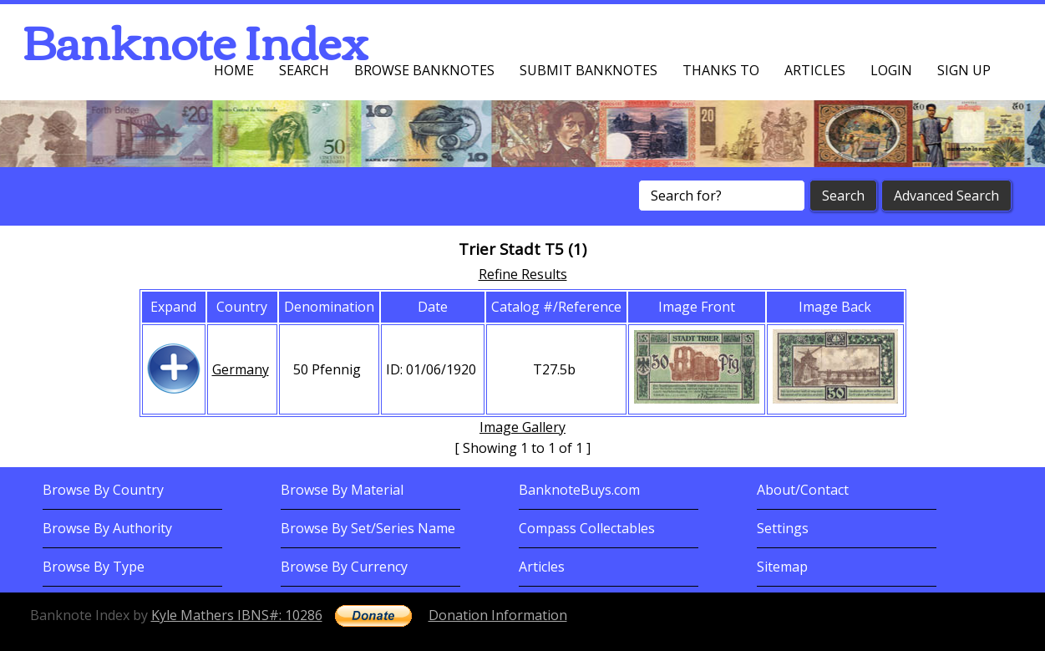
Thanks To (720, 70)
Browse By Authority (107, 528)
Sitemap (782, 566)
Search (304, 70)
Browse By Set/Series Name (368, 528)
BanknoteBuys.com (579, 490)
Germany (240, 369)
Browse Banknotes (424, 70)
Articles (814, 70)
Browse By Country (103, 490)
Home (234, 70)
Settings (783, 528)
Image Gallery (522, 427)
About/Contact (803, 490)
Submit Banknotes (588, 70)
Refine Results (523, 274)
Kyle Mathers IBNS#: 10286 (236, 615)
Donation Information (498, 615)
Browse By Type (94, 566)
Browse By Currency (344, 566)
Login (891, 70)
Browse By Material (342, 490)
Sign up (964, 70)
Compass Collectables (587, 528)
